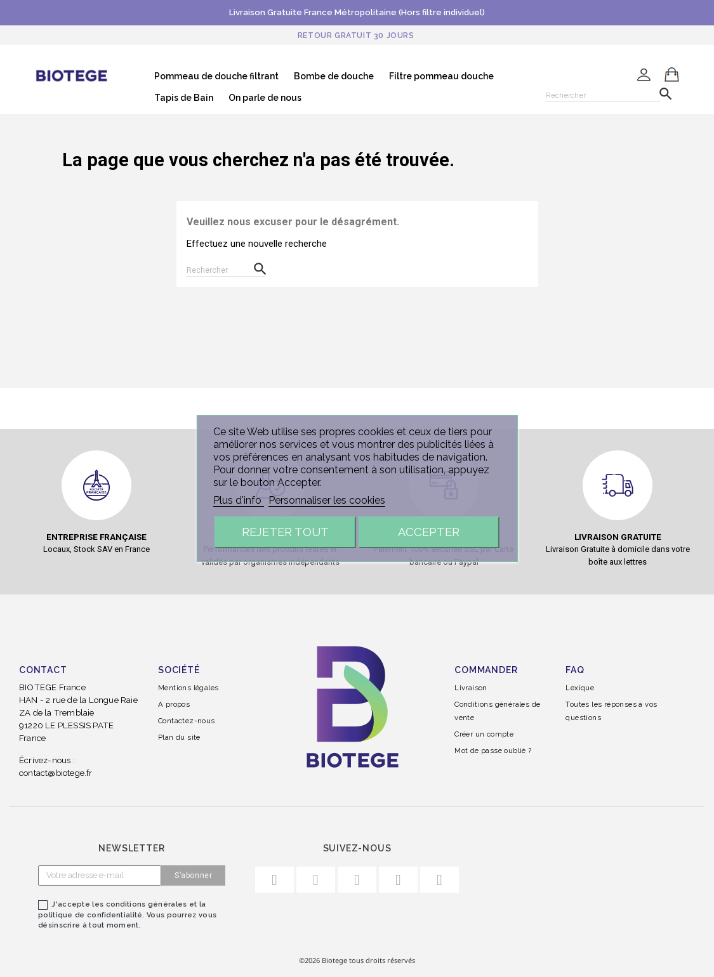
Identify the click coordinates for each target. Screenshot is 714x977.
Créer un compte (483, 734)
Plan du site (179, 737)
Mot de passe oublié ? (492, 750)
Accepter (428, 532)
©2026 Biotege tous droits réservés (357, 960)
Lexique (579, 687)
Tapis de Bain (183, 98)
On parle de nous (264, 98)
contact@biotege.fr (56, 773)
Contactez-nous (186, 720)
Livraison (470, 687)
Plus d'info (238, 500)
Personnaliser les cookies (326, 500)
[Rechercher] (603, 93)
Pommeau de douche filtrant (216, 76)
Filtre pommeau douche (441, 76)
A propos (174, 704)
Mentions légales (188, 687)
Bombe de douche (334, 76)
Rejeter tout (285, 532)
